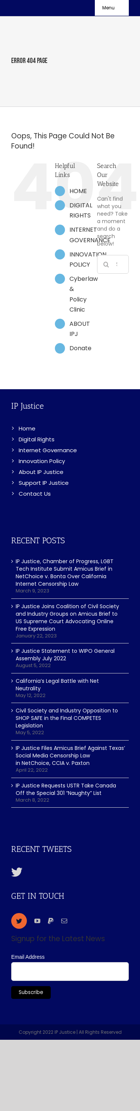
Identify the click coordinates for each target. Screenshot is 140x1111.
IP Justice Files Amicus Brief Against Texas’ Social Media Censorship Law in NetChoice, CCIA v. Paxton (70, 755)
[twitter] (19, 921)
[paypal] (51, 921)
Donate (80, 348)
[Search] (106, 264)
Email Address (27, 957)
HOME (78, 191)
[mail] (64, 921)
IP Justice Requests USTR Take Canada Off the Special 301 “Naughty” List (66, 789)
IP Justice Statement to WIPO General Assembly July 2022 (65, 654)
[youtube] (37, 921)
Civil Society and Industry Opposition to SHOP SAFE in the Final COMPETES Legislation (67, 718)
